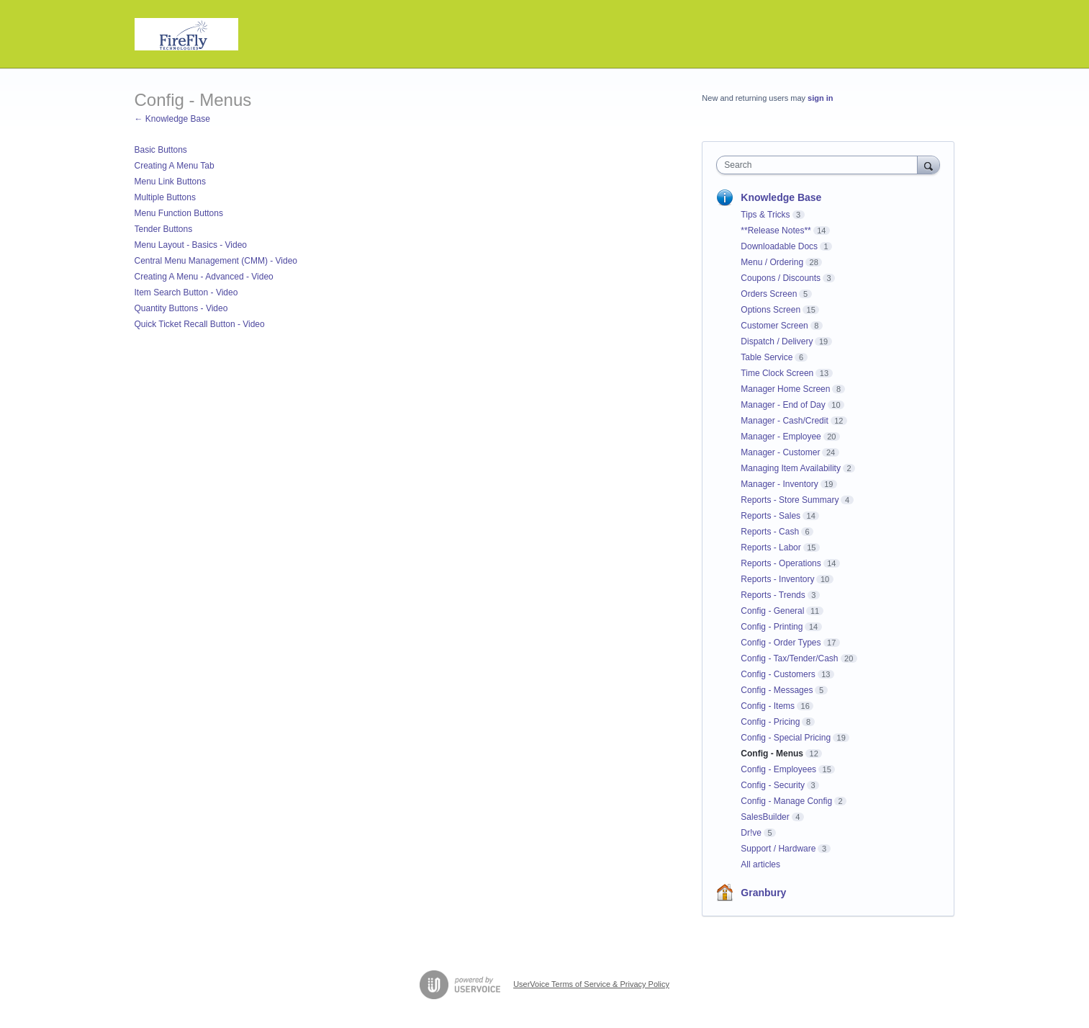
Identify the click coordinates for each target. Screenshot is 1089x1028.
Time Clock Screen (777, 373)
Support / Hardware (778, 849)
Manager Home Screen (785, 389)
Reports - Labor (770, 547)
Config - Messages (777, 690)
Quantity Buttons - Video (181, 308)
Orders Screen (769, 294)
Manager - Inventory (779, 484)
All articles (760, 864)
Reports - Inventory (777, 579)
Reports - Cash (770, 532)
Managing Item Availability (791, 468)
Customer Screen (774, 326)
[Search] (928, 165)
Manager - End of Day (783, 405)
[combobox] (820, 165)
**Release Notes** (775, 230)
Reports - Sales (770, 516)
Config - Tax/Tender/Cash (789, 658)
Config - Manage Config (786, 801)
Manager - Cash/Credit (784, 421)
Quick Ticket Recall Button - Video (200, 324)
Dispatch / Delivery (777, 341)
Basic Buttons (161, 150)
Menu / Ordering (772, 262)
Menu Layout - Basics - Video (191, 245)
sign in (820, 98)
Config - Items (768, 706)
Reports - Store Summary (790, 500)
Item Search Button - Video (186, 292)
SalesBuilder (765, 817)
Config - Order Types (781, 643)
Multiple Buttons (165, 197)
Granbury (763, 892)
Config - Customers (778, 674)
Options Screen (770, 310)
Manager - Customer (780, 452)
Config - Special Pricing (786, 738)
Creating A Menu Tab (174, 166)
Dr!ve (751, 833)
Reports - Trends (773, 595)
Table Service (766, 357)
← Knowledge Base (172, 119)
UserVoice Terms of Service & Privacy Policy (591, 984)
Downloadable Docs (779, 246)
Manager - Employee (781, 437)
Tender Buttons (164, 229)
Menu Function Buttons (179, 213)
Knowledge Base (781, 197)
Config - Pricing (770, 722)
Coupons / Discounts (781, 278)
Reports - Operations (781, 563)
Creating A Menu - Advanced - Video (204, 277)
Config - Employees (778, 769)
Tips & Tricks (765, 215)
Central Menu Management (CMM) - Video (216, 261)
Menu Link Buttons (170, 181)
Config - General (772, 611)
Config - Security (773, 785)
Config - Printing (772, 627)
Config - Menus (772, 753)
